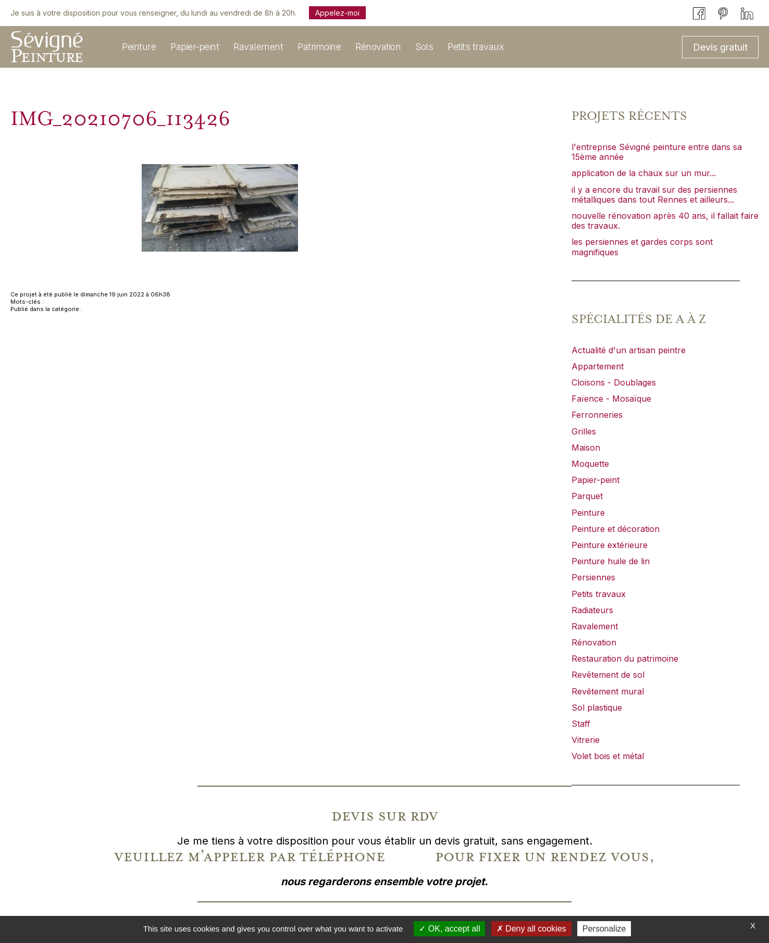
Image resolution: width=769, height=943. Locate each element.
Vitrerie (586, 740)
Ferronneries (597, 415)
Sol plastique (597, 707)
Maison (586, 447)
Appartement (598, 366)
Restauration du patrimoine (625, 658)
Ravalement (595, 626)
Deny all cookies (531, 928)
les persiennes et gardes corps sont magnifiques (642, 247)
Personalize (604, 928)
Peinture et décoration (616, 529)
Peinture (588, 512)
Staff (581, 723)
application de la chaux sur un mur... (644, 173)
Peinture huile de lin (611, 561)
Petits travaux (599, 594)
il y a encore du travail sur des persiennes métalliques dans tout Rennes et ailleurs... (654, 194)
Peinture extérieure (610, 545)
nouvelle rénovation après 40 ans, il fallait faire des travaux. (665, 220)
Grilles (584, 431)
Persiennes (593, 577)
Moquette (590, 463)
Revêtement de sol (608, 674)
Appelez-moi (337, 12)
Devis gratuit (720, 47)
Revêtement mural (608, 691)
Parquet (587, 496)
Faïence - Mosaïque (611, 398)
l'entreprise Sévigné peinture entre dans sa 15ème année (657, 152)
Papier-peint (595, 480)
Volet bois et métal (608, 756)
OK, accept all (449, 928)
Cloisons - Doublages (614, 382)
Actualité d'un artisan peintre (629, 350)
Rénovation (594, 642)
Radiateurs (592, 610)
